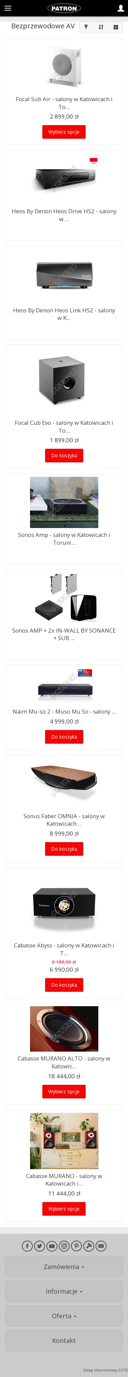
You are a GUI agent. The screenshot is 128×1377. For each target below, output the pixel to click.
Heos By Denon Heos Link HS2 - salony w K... (64, 314)
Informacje (64, 1291)
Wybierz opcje (64, 132)
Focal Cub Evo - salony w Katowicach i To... (64, 426)
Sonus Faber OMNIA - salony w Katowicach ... (64, 820)
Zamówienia (64, 1267)
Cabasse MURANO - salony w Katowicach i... (64, 1180)
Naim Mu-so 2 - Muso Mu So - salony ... (64, 711)
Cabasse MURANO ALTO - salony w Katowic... (64, 1062)
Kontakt (64, 1340)
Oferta (64, 1316)
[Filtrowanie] (86, 27)
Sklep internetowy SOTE (105, 1370)
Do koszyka (64, 455)
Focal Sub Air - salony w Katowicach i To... (64, 103)
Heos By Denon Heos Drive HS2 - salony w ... (64, 215)
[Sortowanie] (101, 27)
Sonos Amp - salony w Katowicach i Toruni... (64, 538)
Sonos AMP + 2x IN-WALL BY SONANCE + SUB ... (64, 634)
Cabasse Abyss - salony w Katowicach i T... (64, 949)
